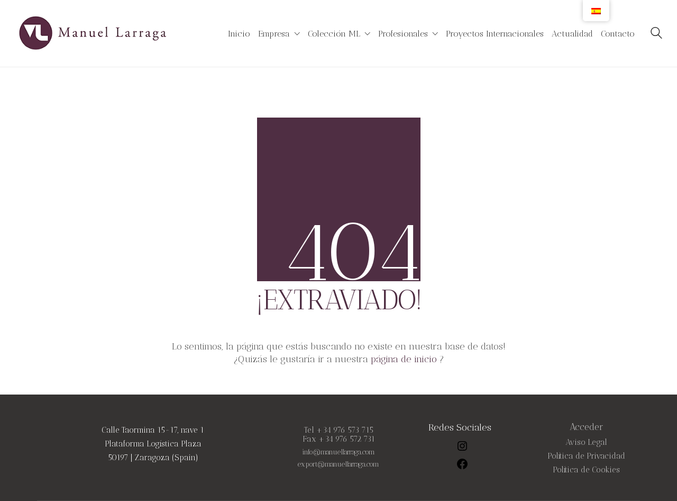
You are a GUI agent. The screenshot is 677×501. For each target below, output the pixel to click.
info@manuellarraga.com (338, 452)
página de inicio (404, 359)
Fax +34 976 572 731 (339, 439)
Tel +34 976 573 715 (338, 430)
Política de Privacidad (586, 456)
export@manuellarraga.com (338, 464)
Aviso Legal (586, 442)
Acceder (586, 427)
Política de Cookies (586, 470)
